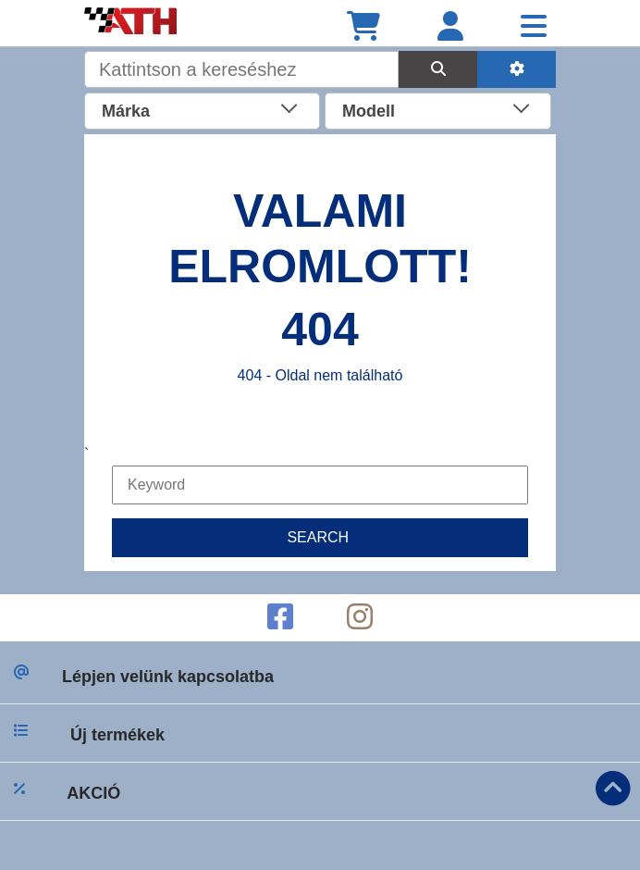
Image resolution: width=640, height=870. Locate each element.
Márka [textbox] (126, 111)
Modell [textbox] (368, 111)
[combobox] (202, 109)
